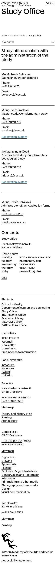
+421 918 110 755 (11, 122)
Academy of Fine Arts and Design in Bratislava (16, 4)
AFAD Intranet (10, 338)
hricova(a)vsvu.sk (12, 176)
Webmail (7, 342)
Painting (6, 417)
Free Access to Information (18, 352)
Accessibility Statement (16, 561)
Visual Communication (15, 492)
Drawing (6, 461)
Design (5, 489)
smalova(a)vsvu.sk (13, 130)
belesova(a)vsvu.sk (13, 95)
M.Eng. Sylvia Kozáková (16, 202)
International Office (13, 315)
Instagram (7, 365)
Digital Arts (8, 457)
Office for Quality (12, 304)
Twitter (5, 372)
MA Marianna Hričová (15, 152)
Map (4, 278)
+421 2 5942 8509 (12, 512)
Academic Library (12, 318)
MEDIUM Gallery (12, 322)
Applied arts (8, 464)
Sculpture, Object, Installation (19, 471)
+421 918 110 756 (11, 167)
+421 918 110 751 (10, 86)
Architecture (9, 421)
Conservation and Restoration (20, 475)
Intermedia (8, 478)
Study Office (35, 35)
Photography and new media (19, 485)
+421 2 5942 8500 (12, 401)
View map (7, 407)
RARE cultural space (14, 325)
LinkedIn (6, 375)
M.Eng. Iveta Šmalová (15, 110)
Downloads (8, 348)
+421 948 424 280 (12, 214)
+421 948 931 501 (11, 397)
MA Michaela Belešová (15, 74)
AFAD (4, 35)
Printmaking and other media (19, 482)
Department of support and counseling (25, 308)
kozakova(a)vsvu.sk (13, 222)
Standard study (17, 35)
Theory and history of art (16, 414)
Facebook (7, 368)
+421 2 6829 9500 (12, 444)
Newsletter (8, 345)
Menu (50, 3)
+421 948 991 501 (11, 441)
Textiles (6, 468)
